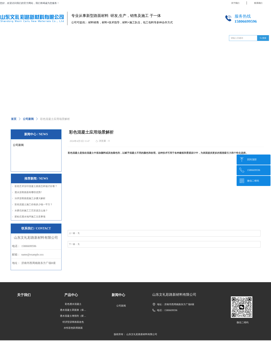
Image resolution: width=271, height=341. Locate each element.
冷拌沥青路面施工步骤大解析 (30, 198)
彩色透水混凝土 (73, 304)
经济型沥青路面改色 (73, 322)
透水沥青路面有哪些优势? (28, 192)
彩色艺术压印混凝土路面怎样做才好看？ (36, 186)
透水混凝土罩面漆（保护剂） (74, 310)
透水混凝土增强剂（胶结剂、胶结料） (74, 316)
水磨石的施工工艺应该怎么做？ (31, 210)
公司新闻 (28, 118)
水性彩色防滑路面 (73, 328)
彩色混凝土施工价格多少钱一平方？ (34, 204)
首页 (13, 118)
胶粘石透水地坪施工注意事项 (30, 216)
